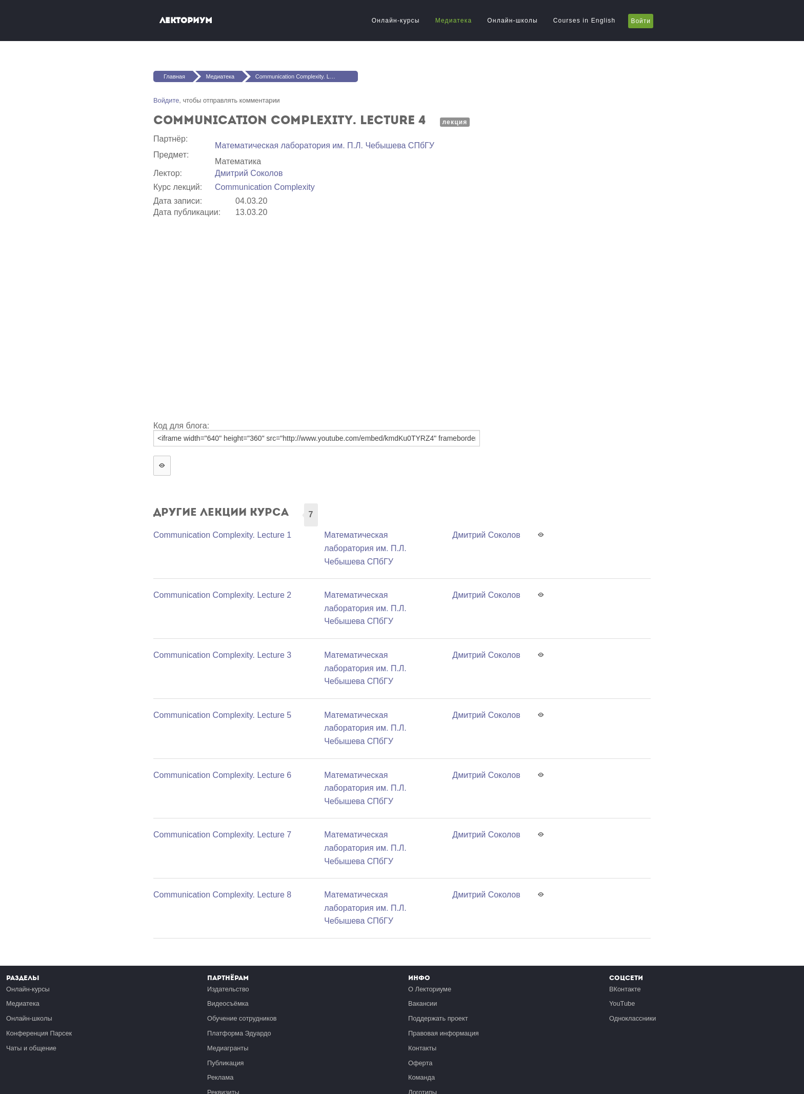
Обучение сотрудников (242, 1018)
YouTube (622, 1003)
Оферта (420, 1063)
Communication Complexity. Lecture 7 (222, 834)
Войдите (166, 100)
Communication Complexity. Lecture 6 (222, 775)
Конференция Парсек (39, 1033)
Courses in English (584, 20)
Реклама (220, 1077)
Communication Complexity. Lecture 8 (222, 894)
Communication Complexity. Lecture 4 (302, 76)
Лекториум (185, 20)
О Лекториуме (429, 989)
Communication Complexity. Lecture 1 (222, 535)
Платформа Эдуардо (239, 1033)
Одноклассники (632, 1018)
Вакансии (422, 1003)
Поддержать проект (438, 1018)
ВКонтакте (625, 989)
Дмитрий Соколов (249, 173)
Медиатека (453, 20)
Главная (174, 76)
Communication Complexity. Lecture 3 (222, 655)
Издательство (228, 989)
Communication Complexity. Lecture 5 (222, 715)
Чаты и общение (31, 1048)
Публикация (225, 1063)
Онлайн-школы (512, 20)
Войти (641, 21)
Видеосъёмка (228, 1003)
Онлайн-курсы (396, 20)
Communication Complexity (265, 187)
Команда (421, 1077)
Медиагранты (227, 1048)
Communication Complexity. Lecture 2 (222, 595)
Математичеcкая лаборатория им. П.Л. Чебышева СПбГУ (324, 145)
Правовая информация (443, 1033)
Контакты (422, 1048)
